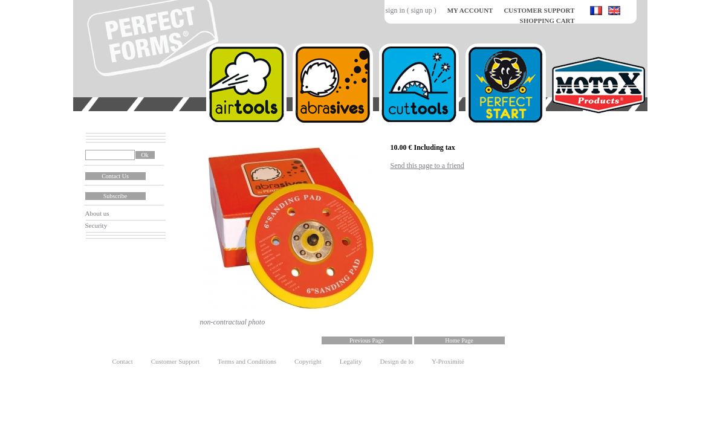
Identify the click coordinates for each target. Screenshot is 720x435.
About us (97, 213)
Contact (122, 361)
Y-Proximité (448, 361)
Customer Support (175, 361)
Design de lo (397, 361)
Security (96, 225)
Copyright (308, 361)
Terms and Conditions (247, 361)
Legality (351, 361)
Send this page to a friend (427, 165)
